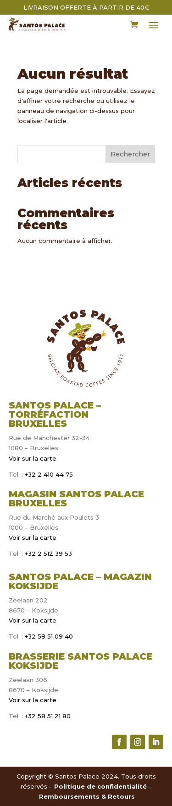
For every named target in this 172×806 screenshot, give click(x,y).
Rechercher (130, 154)
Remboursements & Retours (87, 796)
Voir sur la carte (32, 458)
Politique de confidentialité (100, 786)
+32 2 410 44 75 (48, 474)
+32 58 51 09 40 (49, 636)
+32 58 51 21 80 (48, 716)
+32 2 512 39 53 (47, 553)
